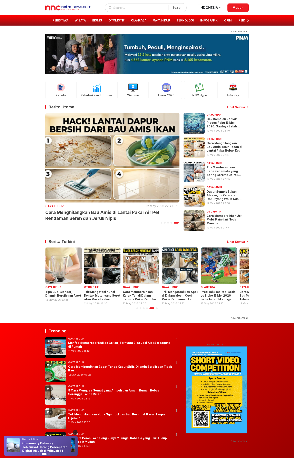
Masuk (238, 8)
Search (177, 7)
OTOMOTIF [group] (117, 20)
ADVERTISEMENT (216, 344)
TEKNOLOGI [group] (185, 20)
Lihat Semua (236, 107)
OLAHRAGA (208, 287)
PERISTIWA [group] (60, 20)
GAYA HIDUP (54, 206)
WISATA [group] (80, 20)
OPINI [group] (228, 20)
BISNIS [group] (97, 20)
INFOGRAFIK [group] (209, 20)
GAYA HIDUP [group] (161, 20)
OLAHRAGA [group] (138, 20)
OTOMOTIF (91, 287)
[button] (248, 20)
